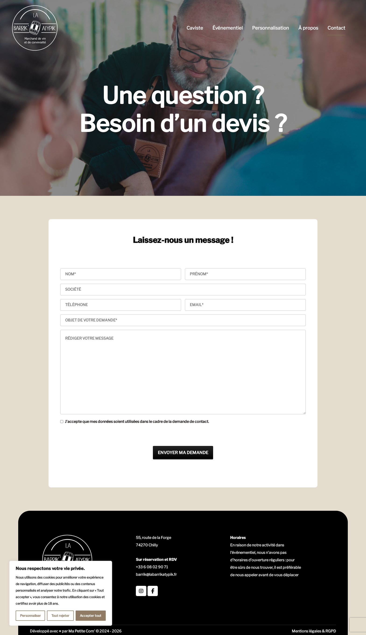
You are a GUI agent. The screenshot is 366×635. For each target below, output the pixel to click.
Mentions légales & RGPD (314, 631)
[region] (60, 593)
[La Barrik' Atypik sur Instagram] (141, 591)
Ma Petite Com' (81, 631)
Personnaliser (30, 616)
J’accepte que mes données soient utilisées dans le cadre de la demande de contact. (137, 421)
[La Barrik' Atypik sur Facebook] (153, 591)
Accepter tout (90, 616)
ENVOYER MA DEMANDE (183, 452)
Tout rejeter (60, 616)
